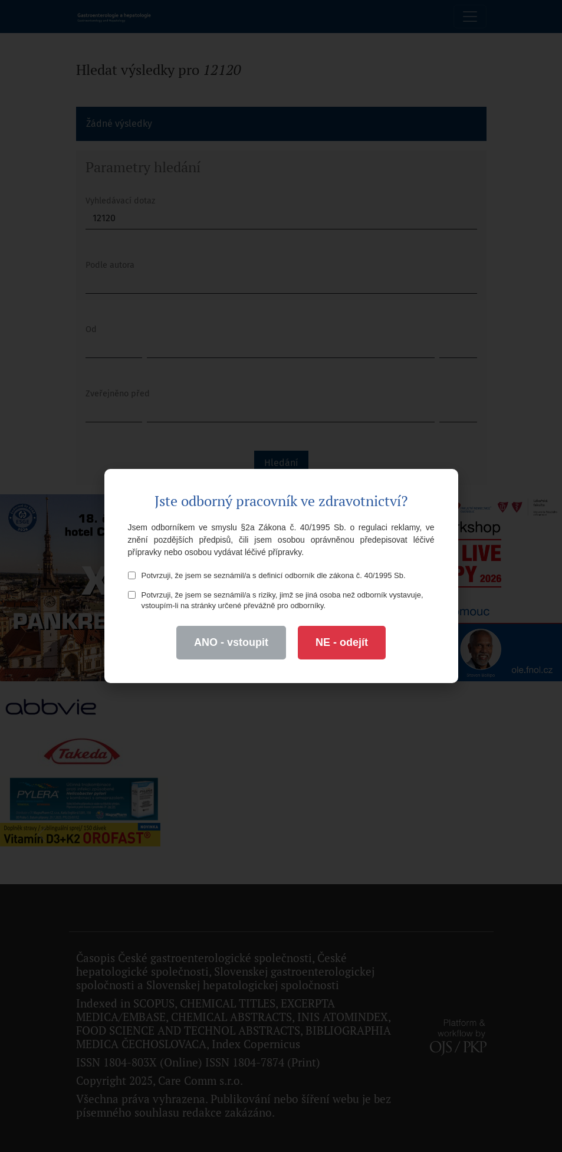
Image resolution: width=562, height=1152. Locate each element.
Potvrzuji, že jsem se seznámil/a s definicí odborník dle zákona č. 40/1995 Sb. (267, 575)
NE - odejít (341, 642)
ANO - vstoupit (231, 642)
